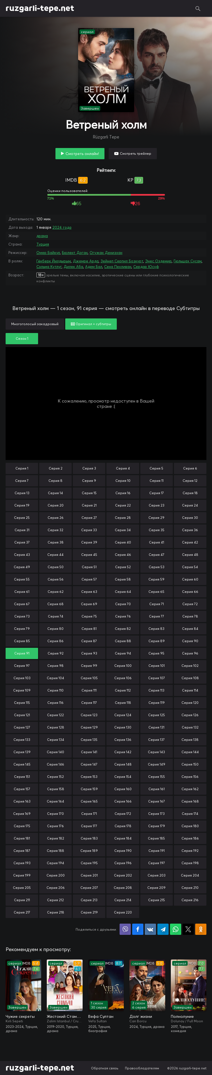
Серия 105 (89, 678)
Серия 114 (190, 690)
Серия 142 (122, 752)
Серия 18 (190, 493)
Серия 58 (123, 579)
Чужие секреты (20, 1016)
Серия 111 (89, 690)
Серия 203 (157, 875)
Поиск (198, 8)
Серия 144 (190, 752)
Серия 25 (22, 517)
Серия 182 (55, 838)
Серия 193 (22, 863)
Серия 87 (89, 641)
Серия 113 (156, 690)
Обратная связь (104, 1068)
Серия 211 (22, 900)
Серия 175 (22, 826)
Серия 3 (89, 468)
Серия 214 (122, 900)
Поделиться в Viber (125, 929)
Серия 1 (21, 468)
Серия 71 (156, 604)
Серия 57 (89, 579)
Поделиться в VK (150, 929)
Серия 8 (55, 480)
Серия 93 (89, 653)
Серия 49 (22, 567)
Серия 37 (22, 542)
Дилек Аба (73, 266)
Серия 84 (190, 628)
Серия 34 (123, 530)
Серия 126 (190, 715)
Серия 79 (22, 628)
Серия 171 (89, 814)
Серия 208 (123, 888)
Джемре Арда (86, 261)
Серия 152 (55, 777)
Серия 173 (156, 814)
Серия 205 (22, 888)
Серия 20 (56, 505)
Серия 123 (89, 715)
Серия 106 (123, 678)
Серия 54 (190, 567)
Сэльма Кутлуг (49, 266)
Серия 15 (89, 493)
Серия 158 (55, 789)
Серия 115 (22, 703)
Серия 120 (190, 703)
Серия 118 (123, 703)
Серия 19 (21, 505)
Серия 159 (89, 789)
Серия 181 (22, 838)
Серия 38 (56, 542)
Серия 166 (123, 801)
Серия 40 (123, 542)
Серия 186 (190, 838)
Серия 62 (56, 591)
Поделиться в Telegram (163, 929)
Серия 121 (22, 715)
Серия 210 (190, 888)
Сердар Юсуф (146, 266)
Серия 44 (55, 554)
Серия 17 (156, 493)
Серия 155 (156, 777)
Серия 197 (156, 863)
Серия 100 (123, 666)
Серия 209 (156, 888)
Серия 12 (190, 480)
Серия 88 (123, 641)
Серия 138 (190, 740)
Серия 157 (22, 789)
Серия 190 (123, 851)
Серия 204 (190, 875)
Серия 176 (55, 826)
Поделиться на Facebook (137, 929)
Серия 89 (156, 641)
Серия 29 (156, 517)
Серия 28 (123, 517)
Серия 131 (156, 727)
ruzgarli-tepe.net (40, 8)
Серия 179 (156, 826)
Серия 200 (55, 875)
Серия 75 (89, 616)
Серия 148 (123, 764)
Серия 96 (190, 653)
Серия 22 (123, 505)
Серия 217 (22, 912)
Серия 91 (21, 653)
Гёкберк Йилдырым (53, 261)
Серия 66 (190, 591)
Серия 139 (22, 752)
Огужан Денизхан (106, 252)
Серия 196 (123, 863)
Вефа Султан (100, 1016)
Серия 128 (55, 727)
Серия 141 (89, 752)
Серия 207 (89, 888)
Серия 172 (123, 814)
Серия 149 (156, 764)
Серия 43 (22, 554)
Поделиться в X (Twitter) (188, 929)
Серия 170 (55, 814)
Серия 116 (55, 703)
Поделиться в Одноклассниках (200, 929)
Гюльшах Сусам (188, 261)
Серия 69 (89, 604)
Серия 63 (89, 591)
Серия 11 (157, 480)
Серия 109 (22, 690)
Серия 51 (89, 567)
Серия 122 (55, 715)
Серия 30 (190, 517)
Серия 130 (122, 727)
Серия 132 (190, 727)
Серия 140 (55, 752)
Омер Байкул (48, 252)
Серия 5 (156, 468)
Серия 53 (156, 567)
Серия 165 (89, 801)
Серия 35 (156, 530)
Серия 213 (89, 900)
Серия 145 (22, 764)
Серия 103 (22, 678)
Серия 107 (156, 678)
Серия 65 (156, 591)
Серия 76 (123, 616)
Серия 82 (123, 628)
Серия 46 (123, 554)
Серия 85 (22, 641)
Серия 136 (122, 740)
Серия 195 (89, 863)
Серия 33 (89, 530)
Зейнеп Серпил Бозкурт (122, 261)
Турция (42, 244)
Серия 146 (55, 764)
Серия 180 (190, 826)
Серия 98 (55, 666)
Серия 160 (123, 789)
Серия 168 (190, 801)
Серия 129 (89, 727)
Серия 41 (156, 542)
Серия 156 (190, 777)
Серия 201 (89, 875)
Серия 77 (156, 616)
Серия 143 (156, 752)
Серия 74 (55, 616)
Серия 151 (22, 777)
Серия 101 (156, 666)
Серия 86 (55, 641)
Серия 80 (55, 628)
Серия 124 (122, 715)
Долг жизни (140, 1016)
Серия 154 (122, 777)
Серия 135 (89, 740)
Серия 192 (190, 851)
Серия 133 (21, 740)
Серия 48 (190, 554)
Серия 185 (156, 838)
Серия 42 (190, 542)
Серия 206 (55, 888)
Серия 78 (190, 616)
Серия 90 (190, 641)
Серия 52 (123, 567)
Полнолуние (182, 1016)
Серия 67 (22, 604)
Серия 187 (21, 851)
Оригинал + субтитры (91, 324)
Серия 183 (89, 838)
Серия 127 (22, 727)
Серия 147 (89, 764)
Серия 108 (190, 678)
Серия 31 (22, 530)
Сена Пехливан (117, 266)
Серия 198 (190, 863)
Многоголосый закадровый (35, 324)
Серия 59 (156, 579)
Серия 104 (55, 678)
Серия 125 (156, 715)
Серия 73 (22, 616)
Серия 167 (156, 801)
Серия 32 (55, 530)
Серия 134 (55, 740)
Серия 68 (55, 604)
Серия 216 (190, 900)
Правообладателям (142, 1068)
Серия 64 (123, 591)
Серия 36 (190, 530)
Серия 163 (22, 801)
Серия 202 (123, 875)
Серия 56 (56, 579)
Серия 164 (55, 801)
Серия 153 (89, 777)
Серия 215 (156, 900)
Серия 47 (156, 554)
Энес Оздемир (158, 261)
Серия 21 (89, 505)
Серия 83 (156, 628)
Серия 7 (22, 480)
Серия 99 (89, 666)
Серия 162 (190, 789)
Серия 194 (55, 863)
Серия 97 (22, 666)
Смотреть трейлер (135, 153)
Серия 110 (55, 690)
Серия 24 (190, 505)
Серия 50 (56, 567)
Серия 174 (190, 814)
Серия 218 (55, 912)
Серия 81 (89, 628)
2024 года (61, 227)
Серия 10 (123, 480)
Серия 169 (22, 814)
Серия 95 (156, 653)
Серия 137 (156, 740)
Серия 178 (123, 826)
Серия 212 (55, 900)
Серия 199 (22, 875)
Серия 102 (190, 666)
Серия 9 (89, 480)
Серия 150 (190, 764)
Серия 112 (123, 690)
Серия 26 (56, 517)
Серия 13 (22, 493)
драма (42, 236)
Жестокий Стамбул (64, 1016)
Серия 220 (123, 912)
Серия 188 (55, 851)
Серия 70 (123, 604)
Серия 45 (89, 554)
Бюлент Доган (75, 252)
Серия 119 (156, 703)
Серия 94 (123, 653)
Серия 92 (56, 653)
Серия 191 (156, 851)
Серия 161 (156, 789)
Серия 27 (89, 517)
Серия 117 (89, 703)
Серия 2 (55, 468)
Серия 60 (190, 579)
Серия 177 (89, 826)
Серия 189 (89, 851)
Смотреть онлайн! (82, 153)
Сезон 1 (22, 338)
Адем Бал (93, 266)
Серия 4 (123, 468)
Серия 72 (190, 604)
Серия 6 (190, 468)
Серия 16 (123, 493)
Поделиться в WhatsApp (175, 929)
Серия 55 (22, 579)
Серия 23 (156, 505)
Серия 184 (123, 838)
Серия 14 (55, 493)
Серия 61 (21, 591)
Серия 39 (89, 542)
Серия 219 (89, 912)
